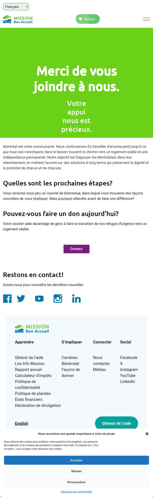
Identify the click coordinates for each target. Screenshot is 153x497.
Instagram (129, 369)
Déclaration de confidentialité (76, 491)
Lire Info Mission (29, 363)
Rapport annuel (28, 369)
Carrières (69, 357)
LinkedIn (127, 381)
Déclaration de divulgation (38, 405)
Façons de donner (71, 372)
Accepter (76, 460)
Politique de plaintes (33, 393)
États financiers (28, 399)
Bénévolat (70, 363)
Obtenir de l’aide (29, 357)
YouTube (128, 375)
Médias (99, 369)
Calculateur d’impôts (33, 375)
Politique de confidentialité (27, 384)
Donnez (77, 249)
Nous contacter (101, 360)
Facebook (128, 357)
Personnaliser (76, 482)
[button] (147, 434)
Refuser (76, 471)
